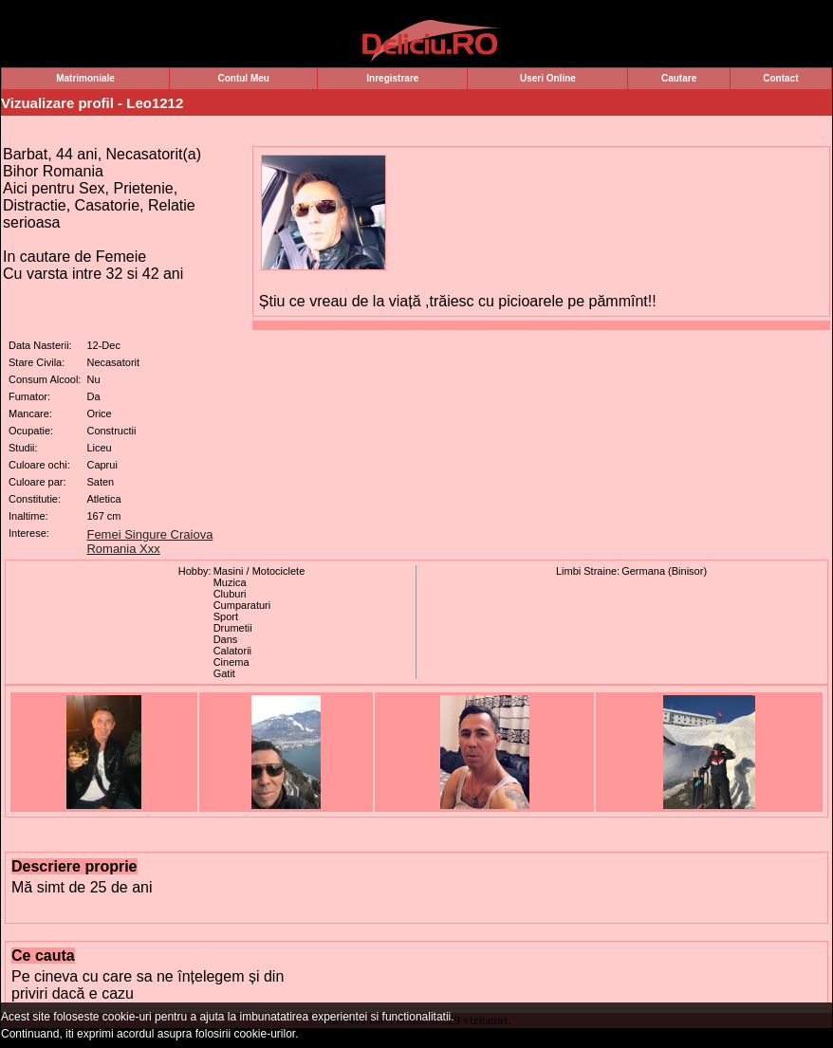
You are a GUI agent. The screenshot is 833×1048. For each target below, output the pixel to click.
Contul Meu (242, 78)
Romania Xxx (122, 549)
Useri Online (548, 78)
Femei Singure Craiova (149, 534)
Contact (780, 78)
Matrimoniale (85, 78)
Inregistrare (392, 78)
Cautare (678, 78)
